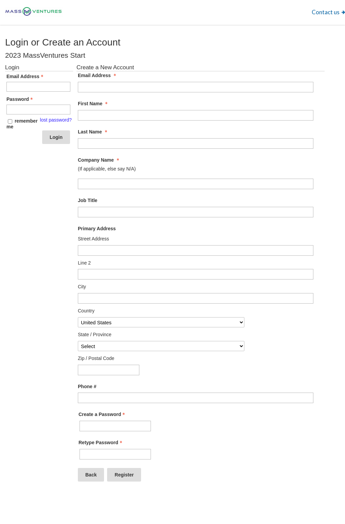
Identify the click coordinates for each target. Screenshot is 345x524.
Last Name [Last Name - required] (93, 131)
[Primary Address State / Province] (161, 346)
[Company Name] (195, 184)
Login (56, 137)
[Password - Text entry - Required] (38, 109)
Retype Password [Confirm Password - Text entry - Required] (101, 442)
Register (124, 474)
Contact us (326, 12)
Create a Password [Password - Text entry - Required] (102, 414)
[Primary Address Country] (161, 322)
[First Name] (195, 115)
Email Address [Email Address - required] (98, 75)
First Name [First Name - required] (93, 103)
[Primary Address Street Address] (195, 250)
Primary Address (97, 228)
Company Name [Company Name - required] (99, 160)
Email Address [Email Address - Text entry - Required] (25, 76)
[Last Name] (195, 143)
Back (91, 474)
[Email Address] (195, 87)
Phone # (87, 386)
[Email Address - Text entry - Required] (38, 87)
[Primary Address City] (195, 298)
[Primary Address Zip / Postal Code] (108, 370)
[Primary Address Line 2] (195, 274)
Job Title (87, 200)
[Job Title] (195, 212)
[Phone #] (195, 398)
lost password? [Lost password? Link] (56, 120)
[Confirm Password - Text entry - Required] (115, 454)
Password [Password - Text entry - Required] (20, 99)
